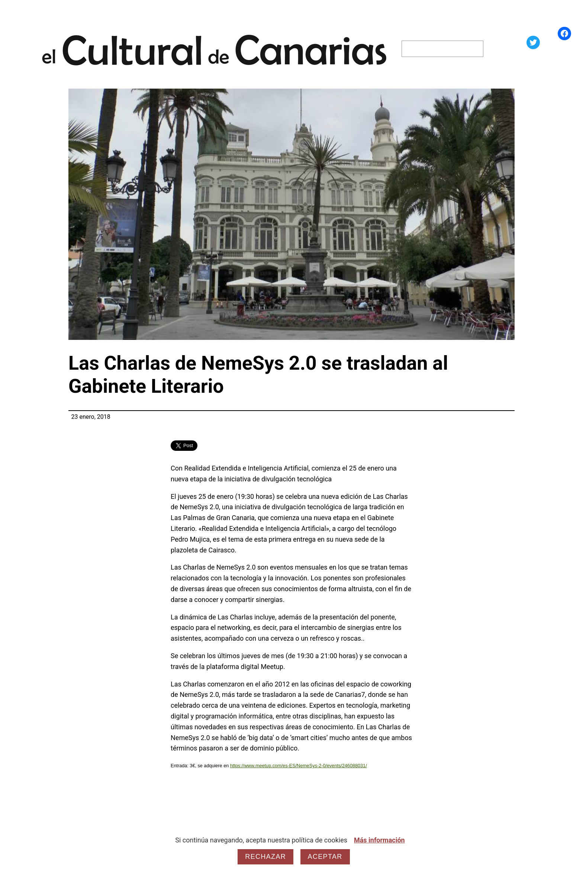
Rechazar (265, 856)
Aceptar (325, 856)
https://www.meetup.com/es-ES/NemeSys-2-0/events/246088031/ (298, 765)
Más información (379, 840)
